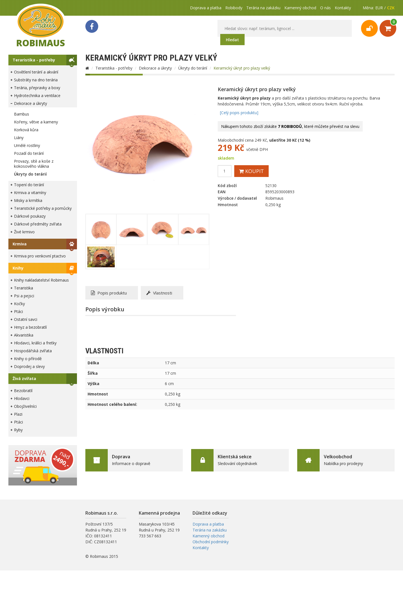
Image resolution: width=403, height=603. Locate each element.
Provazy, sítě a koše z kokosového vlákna (33, 163)
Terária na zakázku (263, 7)
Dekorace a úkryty (30, 103)
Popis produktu (109, 293)
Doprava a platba (205, 7)
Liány (19, 137)
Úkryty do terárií (30, 174)
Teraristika (23, 288)
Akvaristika (23, 335)
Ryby (18, 429)
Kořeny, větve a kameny (36, 122)
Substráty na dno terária (36, 79)
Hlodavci (21, 398)
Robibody (233, 7)
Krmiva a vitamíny (30, 192)
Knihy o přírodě (28, 358)
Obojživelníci (25, 406)
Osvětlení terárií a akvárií (36, 72)
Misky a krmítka (28, 200)
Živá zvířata (24, 378)
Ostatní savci (25, 319)
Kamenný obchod (300, 7)
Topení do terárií (29, 184)
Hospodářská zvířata (33, 350)
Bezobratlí (23, 390)
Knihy (18, 268)
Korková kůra (26, 129)
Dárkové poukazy (30, 216)
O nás (325, 7)
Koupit (251, 171)
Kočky (19, 303)
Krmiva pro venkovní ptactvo (40, 256)
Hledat (232, 39)
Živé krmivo (24, 231)
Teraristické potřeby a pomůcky (43, 208)
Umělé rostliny (27, 145)
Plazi (18, 414)
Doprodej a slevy (29, 366)
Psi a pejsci (24, 295)
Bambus (21, 114)
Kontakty (343, 7)
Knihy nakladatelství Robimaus (41, 280)
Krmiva (20, 244)
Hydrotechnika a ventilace (37, 95)
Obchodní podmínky (211, 541)
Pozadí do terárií (29, 153)
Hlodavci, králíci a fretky (35, 343)
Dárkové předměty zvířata (38, 224)
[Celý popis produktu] (239, 112)
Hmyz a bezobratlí (30, 327)
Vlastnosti (159, 293)
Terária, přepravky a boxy (37, 87)
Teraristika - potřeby (34, 60)
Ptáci (18, 311)
